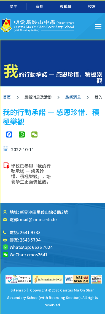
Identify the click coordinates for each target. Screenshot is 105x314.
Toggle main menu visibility (98, 25)
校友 (92, 6)
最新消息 (73, 97)
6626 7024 (42, 247)
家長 (39, 6)
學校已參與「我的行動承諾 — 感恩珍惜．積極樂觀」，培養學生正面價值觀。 (31, 173)
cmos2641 (37, 254)
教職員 (65, 6)
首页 (7, 97)
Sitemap (18, 290)
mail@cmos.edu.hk (39, 219)
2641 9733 (30, 232)
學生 (13, 6)
